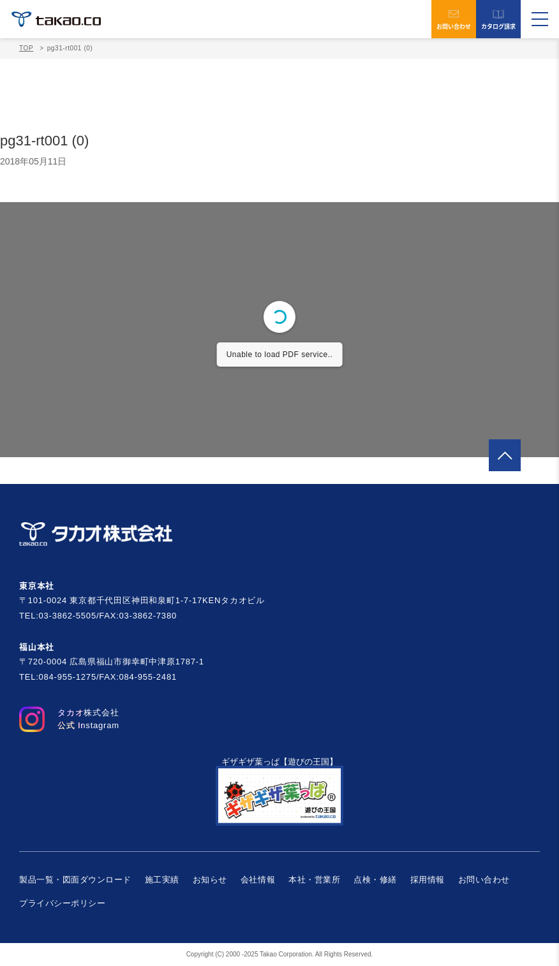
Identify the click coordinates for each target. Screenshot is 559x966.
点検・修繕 (375, 879)
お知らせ (210, 879)
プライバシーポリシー (62, 903)
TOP (26, 48)
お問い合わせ (453, 19)
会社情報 (258, 879)
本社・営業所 (314, 879)
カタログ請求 (498, 19)
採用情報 (427, 879)
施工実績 (162, 879)
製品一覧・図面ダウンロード (75, 879)
